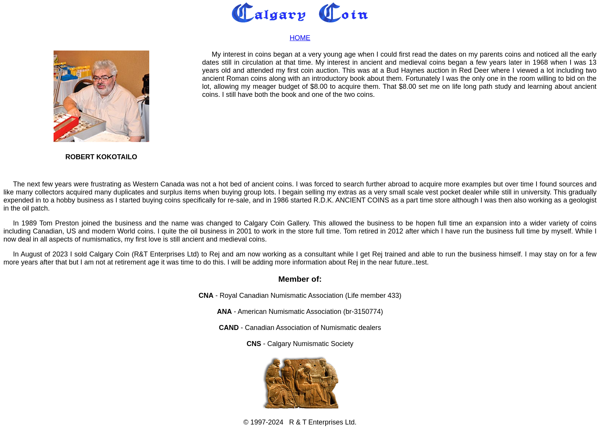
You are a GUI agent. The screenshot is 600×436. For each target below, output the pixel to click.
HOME (300, 38)
